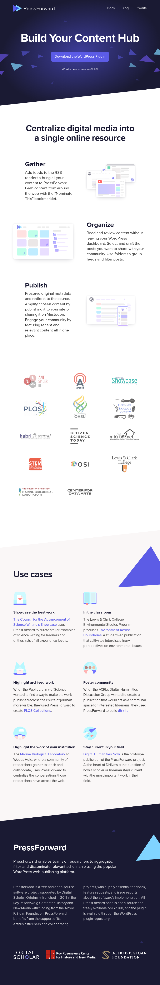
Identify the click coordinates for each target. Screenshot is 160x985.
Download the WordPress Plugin (80, 56)
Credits (141, 8)
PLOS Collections (37, 710)
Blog (125, 8)
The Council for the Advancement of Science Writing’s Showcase (41, 622)
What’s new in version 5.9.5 (80, 69)
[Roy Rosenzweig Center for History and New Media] (71, 954)
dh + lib (123, 710)
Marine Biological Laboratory (42, 754)
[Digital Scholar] (26, 955)
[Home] (34, 8)
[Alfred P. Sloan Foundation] (124, 955)
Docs (111, 8)
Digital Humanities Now (101, 754)
